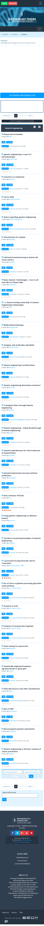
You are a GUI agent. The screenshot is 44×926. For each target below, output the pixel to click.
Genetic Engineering (25, 34)
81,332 (10, 461)
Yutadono (11, 262)
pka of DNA (9, 709)
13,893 (10, 245)
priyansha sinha (14, 199)
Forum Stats (22, 861)
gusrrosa (11, 520)
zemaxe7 (12, 552)
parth (10, 137)
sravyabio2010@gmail (16, 419)
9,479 (9, 737)
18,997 (10, 654)
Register (13, 3)
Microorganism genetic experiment (19, 729)
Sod (9, 498)
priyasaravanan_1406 (16, 565)
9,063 (9, 373)
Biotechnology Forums (6, 34)
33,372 (10, 205)
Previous (6, 116)
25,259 (10, 393)
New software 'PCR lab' (14, 495)
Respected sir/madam (13, 134)
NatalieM (11, 239)
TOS (21, 912)
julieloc (11, 249)
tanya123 (12, 169)
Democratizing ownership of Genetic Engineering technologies (20, 303)
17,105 (10, 503)
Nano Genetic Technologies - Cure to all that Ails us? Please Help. (20, 281)
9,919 (9, 634)
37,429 (10, 438)
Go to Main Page (26, 840)
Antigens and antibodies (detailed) (19, 345)
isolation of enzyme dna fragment (19, 626)
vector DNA (9, 197)
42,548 (10, 416)
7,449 (9, 142)
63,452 (10, 549)
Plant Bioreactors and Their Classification (22, 689)
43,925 (10, 165)
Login (4, 3)
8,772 (9, 717)
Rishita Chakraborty (15, 219)
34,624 (10, 571)
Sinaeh (10, 671)
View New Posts (22, 857)
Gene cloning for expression (16, 646)
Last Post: (5, 146)
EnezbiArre (12, 285)
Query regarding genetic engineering (20, 217)
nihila (10, 691)
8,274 (9, 353)
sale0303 (11, 543)
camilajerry (13, 442)
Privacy (14, 912)
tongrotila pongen (15, 700)
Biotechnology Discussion (15, 34)
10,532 (10, 526)
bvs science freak (14, 588)
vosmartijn (12, 478)
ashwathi (11, 455)
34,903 (10, 759)
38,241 (10, 697)
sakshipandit (13, 327)
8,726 (9, 594)
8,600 (9, 225)
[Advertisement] (22, 70)
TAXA (10, 307)
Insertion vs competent (14, 177)
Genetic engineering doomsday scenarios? (22, 385)
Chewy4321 (13, 465)
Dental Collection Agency (22, 842)
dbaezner (11, 387)
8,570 (9, 268)
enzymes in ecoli (11, 606)
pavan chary (12, 159)
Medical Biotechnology (14, 325)
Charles (11, 410)
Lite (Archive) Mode (22, 864)
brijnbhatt (11, 648)
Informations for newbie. (15, 237)
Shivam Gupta (13, 347)
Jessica (10, 433)
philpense (11, 367)
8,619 (9, 333)
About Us (5, 912)
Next (30, 116)
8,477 (9, 313)
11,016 (10, 483)
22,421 (10, 677)
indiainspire (12, 711)
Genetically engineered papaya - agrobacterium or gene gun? (17, 667)
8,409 (9, 290)
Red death (12, 731)
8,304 (9, 614)
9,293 (9, 185)
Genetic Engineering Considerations (19, 365)
